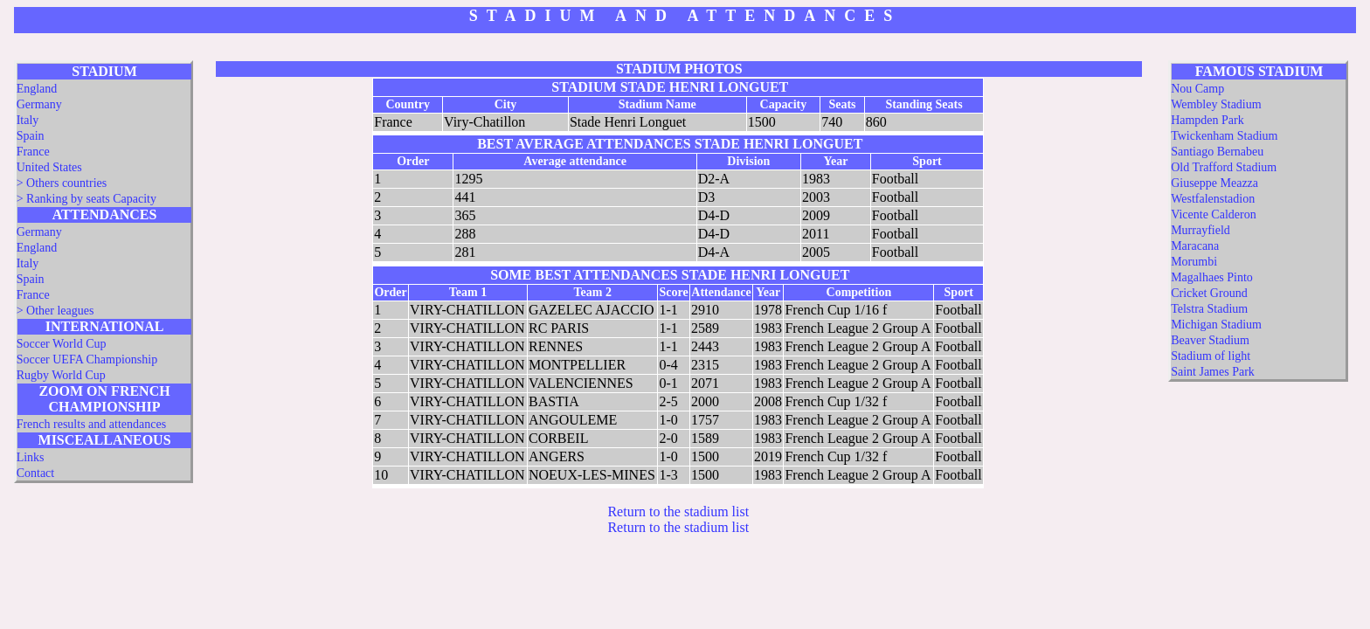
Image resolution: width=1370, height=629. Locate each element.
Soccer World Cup (62, 343)
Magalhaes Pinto (1212, 277)
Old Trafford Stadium (1224, 167)
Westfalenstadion (1213, 198)
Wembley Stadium (1216, 104)
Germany (39, 104)
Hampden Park (1207, 120)
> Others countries (62, 183)
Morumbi (1194, 261)
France (33, 151)
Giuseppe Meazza (1214, 183)
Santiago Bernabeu (1217, 151)
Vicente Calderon (1213, 214)
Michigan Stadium (1216, 324)
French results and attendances (91, 424)
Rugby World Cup (61, 375)
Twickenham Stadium (1224, 135)
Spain (31, 135)
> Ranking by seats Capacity (86, 198)
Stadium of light (1210, 356)
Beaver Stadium (1210, 340)
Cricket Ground (1209, 293)
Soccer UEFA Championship (87, 359)
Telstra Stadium (1209, 308)
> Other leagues (55, 310)
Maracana (1195, 245)
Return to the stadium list (678, 511)
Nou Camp (1197, 88)
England (37, 88)
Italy (28, 120)
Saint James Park (1213, 371)
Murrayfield (1200, 230)
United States (49, 167)
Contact (36, 473)
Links (31, 457)
